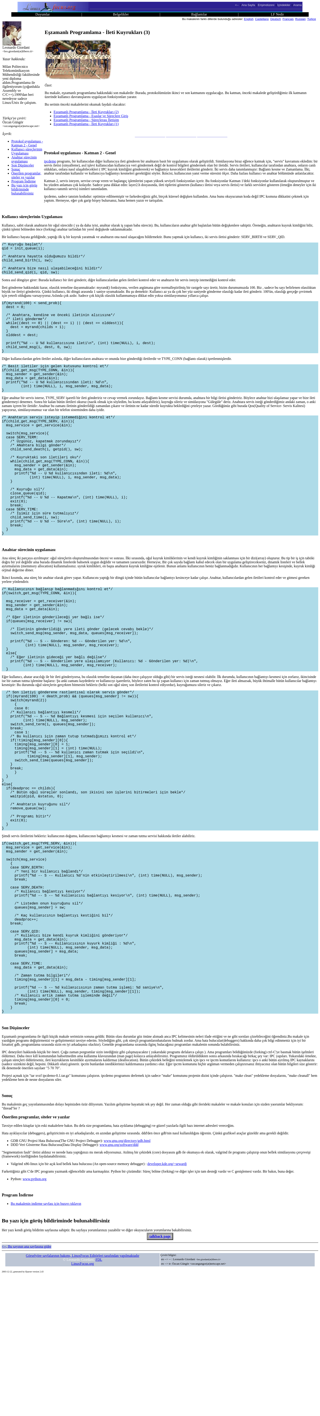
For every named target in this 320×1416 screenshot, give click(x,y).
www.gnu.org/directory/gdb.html (127, 1280)
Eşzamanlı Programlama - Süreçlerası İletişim (86, 120)
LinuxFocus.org (82, 1403)
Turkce (311, 19)
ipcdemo (50, 161)
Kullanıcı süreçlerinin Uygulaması (26, 151)
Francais (288, 19)
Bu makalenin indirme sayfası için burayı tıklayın (46, 1343)
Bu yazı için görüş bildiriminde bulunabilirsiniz (24, 189)
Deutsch (275, 19)
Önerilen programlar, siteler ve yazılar (26, 175)
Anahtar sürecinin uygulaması (24, 159)
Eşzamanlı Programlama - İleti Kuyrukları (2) (86, 112)
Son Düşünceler (22, 165)
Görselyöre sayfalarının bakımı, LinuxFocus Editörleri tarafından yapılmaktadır (82, 1395)
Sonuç (15, 169)
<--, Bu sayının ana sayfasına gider (26, 1386)
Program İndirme (23, 181)
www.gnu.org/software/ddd (119, 1284)
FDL (99, 1399)
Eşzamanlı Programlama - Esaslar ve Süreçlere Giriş (91, 116)
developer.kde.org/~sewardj (167, 1303)
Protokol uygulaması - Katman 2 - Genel (27, 143)
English (249, 19)
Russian (300, 19)
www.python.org (34, 1318)
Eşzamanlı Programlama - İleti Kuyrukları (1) (86, 124)
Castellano (262, 19)
